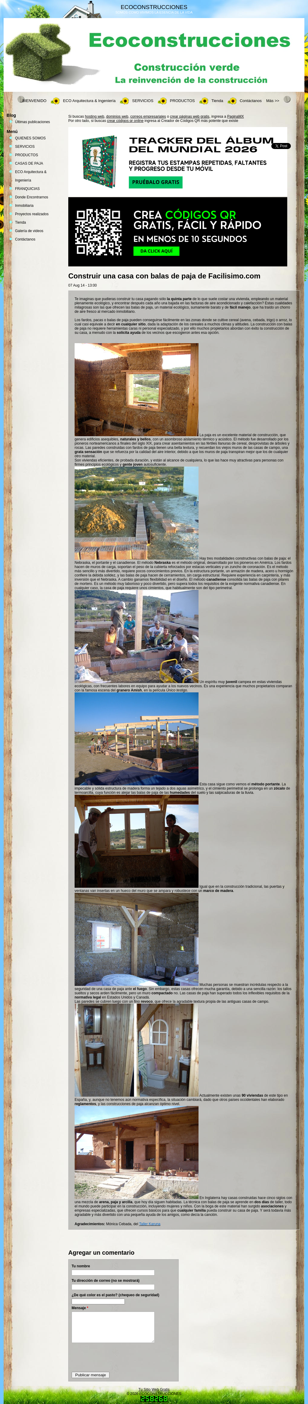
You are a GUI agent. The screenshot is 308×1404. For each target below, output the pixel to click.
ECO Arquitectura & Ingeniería (89, 100)
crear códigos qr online (125, 121)
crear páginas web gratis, (190, 116)
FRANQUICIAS (27, 189)
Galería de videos (29, 231)
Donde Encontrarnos (31, 197)
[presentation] (117, 1357)
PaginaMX (235, 116)
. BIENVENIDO (33, 100)
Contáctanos (251, 100)
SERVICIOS (142, 100)
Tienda (217, 100)
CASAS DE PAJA (29, 163)
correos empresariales (148, 116)
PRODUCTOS (182, 100)
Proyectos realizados (31, 214)
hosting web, (95, 116)
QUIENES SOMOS (30, 138)
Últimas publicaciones (32, 122)
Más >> (272, 100)
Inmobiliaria (24, 205)
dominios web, (117, 116)
